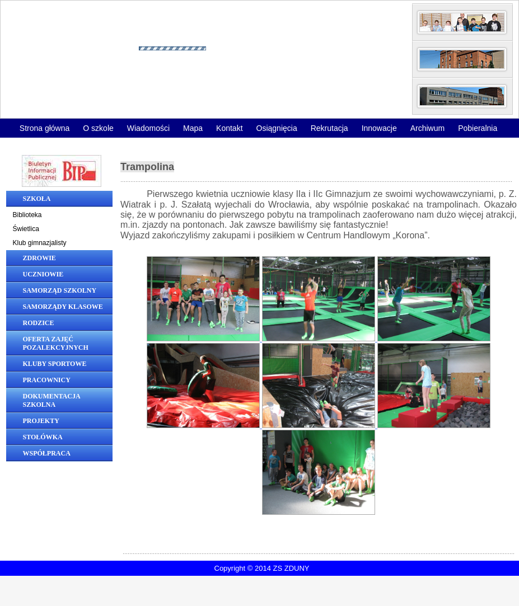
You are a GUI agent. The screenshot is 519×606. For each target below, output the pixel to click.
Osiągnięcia (276, 128)
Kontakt (229, 128)
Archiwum (427, 128)
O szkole (98, 128)
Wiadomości (148, 128)
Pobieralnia (477, 128)
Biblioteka (27, 215)
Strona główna (45, 128)
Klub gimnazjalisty (40, 243)
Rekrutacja (329, 128)
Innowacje (379, 128)
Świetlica (26, 229)
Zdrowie (39, 258)
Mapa (193, 128)
